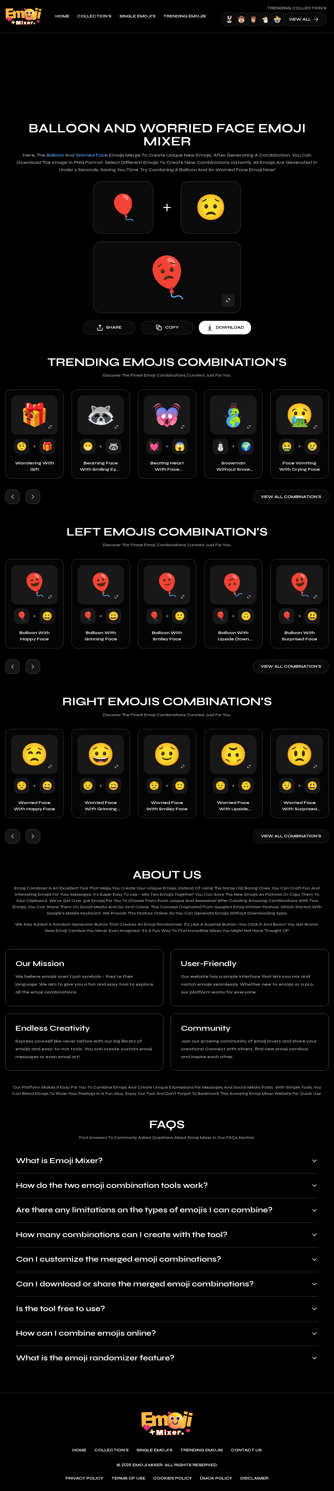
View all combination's (291, 496)
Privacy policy (84, 1478)
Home (62, 16)
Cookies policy (172, 1478)
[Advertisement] (167, 71)
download (225, 327)
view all (304, 19)
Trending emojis (184, 16)
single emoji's (138, 16)
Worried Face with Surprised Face (299, 806)
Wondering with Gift (34, 466)
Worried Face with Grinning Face (101, 806)
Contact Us (246, 1450)
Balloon (55, 155)
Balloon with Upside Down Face (233, 636)
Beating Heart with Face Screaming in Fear (167, 467)
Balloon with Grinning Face (101, 635)
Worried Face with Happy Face (34, 805)
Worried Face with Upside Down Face (233, 806)
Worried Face (91, 155)
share (109, 327)
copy (166, 327)
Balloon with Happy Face (34, 635)
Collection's (94, 16)
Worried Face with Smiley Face (167, 805)
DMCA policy (216, 1478)
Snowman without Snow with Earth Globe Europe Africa (233, 467)
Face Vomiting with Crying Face (299, 466)
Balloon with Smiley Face (167, 635)
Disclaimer (254, 1478)
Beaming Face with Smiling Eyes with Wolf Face (101, 467)
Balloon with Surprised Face (299, 635)
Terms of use (128, 1478)
